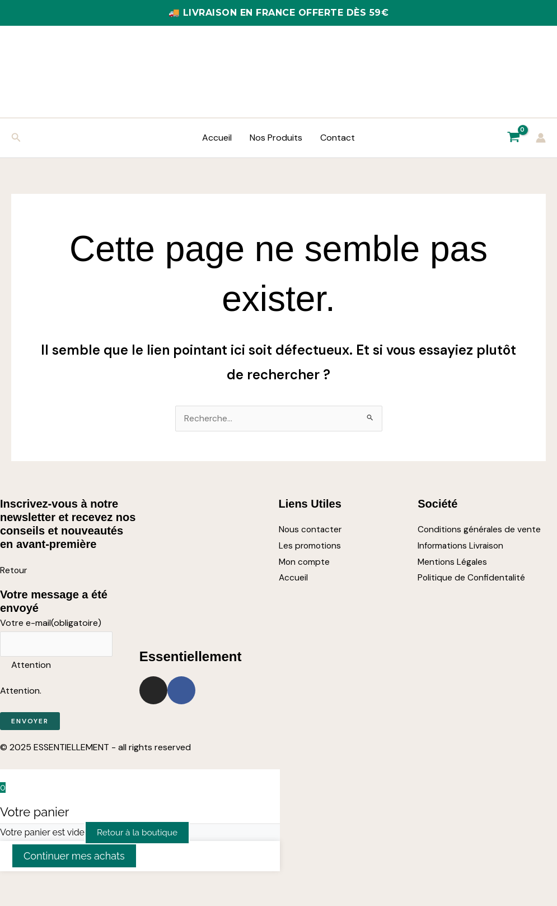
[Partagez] (60, 883)
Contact (337, 137)
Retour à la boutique (139, 834)
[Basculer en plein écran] (36, 883)
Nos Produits (276, 137)
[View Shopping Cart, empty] (513, 138)
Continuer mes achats (74, 857)
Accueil (217, 137)
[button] (16, 138)
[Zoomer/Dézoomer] (11, 883)
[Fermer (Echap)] (85, 883)
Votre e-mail (50, 623)
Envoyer (30, 722)
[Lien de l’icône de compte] (541, 138)
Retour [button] (14, 571)
